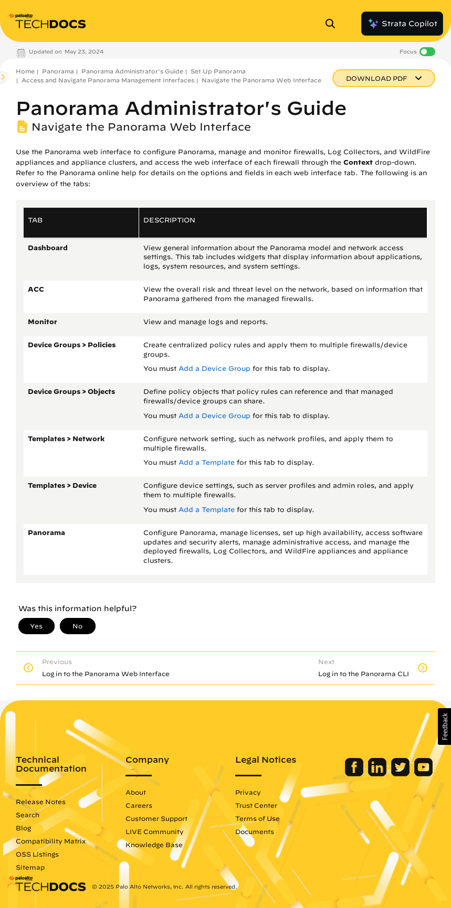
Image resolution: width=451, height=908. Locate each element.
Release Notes (41, 801)
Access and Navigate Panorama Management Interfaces (108, 80)
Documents (254, 831)
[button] (444, 726)
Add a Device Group (214, 368)
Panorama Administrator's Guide (132, 71)
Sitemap (30, 867)
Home (25, 71)
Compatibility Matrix (51, 841)
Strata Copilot (402, 23)
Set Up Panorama (218, 71)
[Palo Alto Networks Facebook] (355, 774)
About (135, 792)
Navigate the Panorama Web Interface (261, 80)
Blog (23, 827)
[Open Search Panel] (333, 23)
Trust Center (256, 805)
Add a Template (207, 462)
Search (27, 814)
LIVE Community (154, 831)
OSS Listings (37, 854)
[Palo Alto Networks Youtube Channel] (423, 774)
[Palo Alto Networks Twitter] (401, 774)
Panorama (58, 71)
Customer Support (156, 818)
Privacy (248, 792)
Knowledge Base (154, 844)
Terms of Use (257, 818)
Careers (138, 805)
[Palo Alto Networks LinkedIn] (378, 774)
